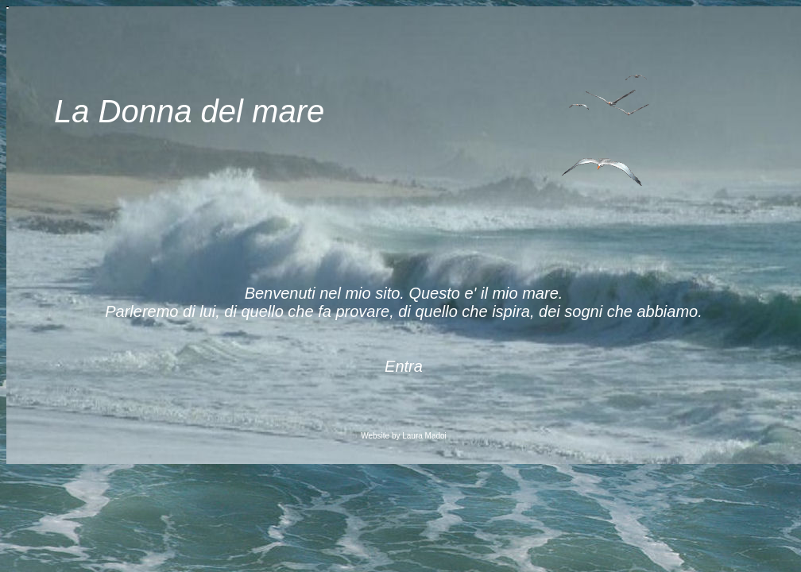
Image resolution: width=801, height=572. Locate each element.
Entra (404, 366)
